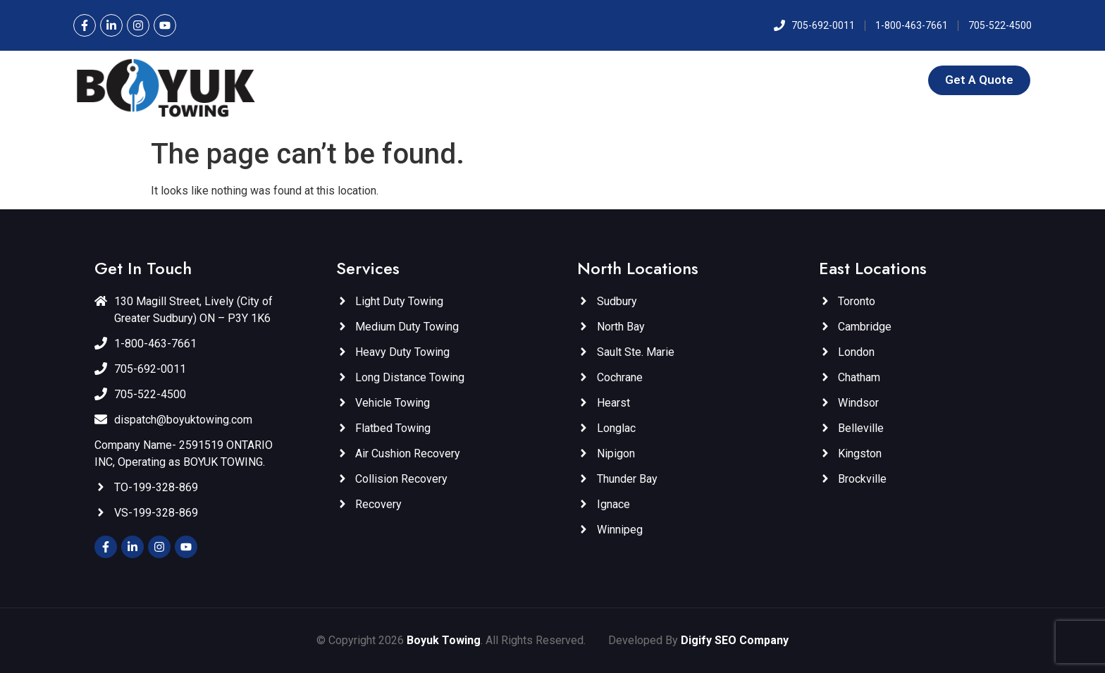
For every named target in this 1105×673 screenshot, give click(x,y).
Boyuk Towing (444, 640)
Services (532, 80)
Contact (890, 80)
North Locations (632, 80)
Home (419, 80)
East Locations (748, 80)
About (469, 80)
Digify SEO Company (735, 640)
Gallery (833, 80)
